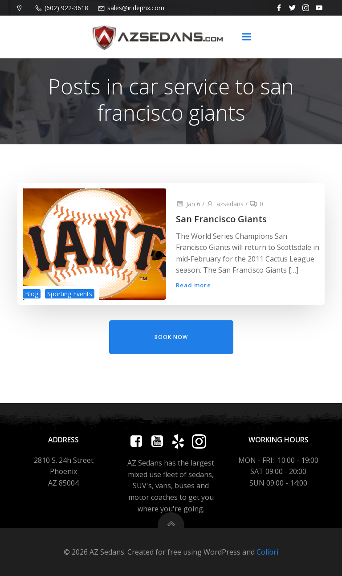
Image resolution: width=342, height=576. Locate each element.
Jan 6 (187, 205)
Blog (30, 295)
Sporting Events (68, 295)
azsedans (224, 205)
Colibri (267, 552)
